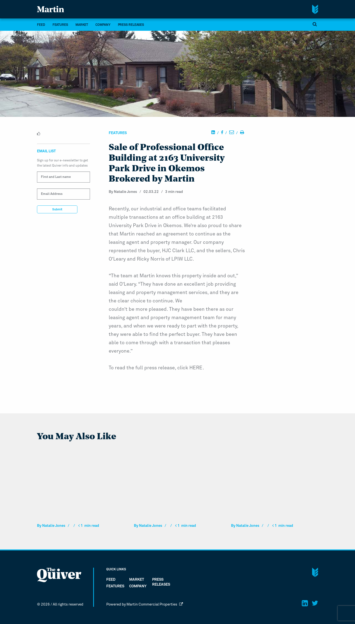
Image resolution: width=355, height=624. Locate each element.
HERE (196, 367)
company (102, 25)
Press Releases (131, 25)
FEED (41, 25)
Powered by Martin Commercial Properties (144, 604)
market (81, 25)
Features (60, 25)
